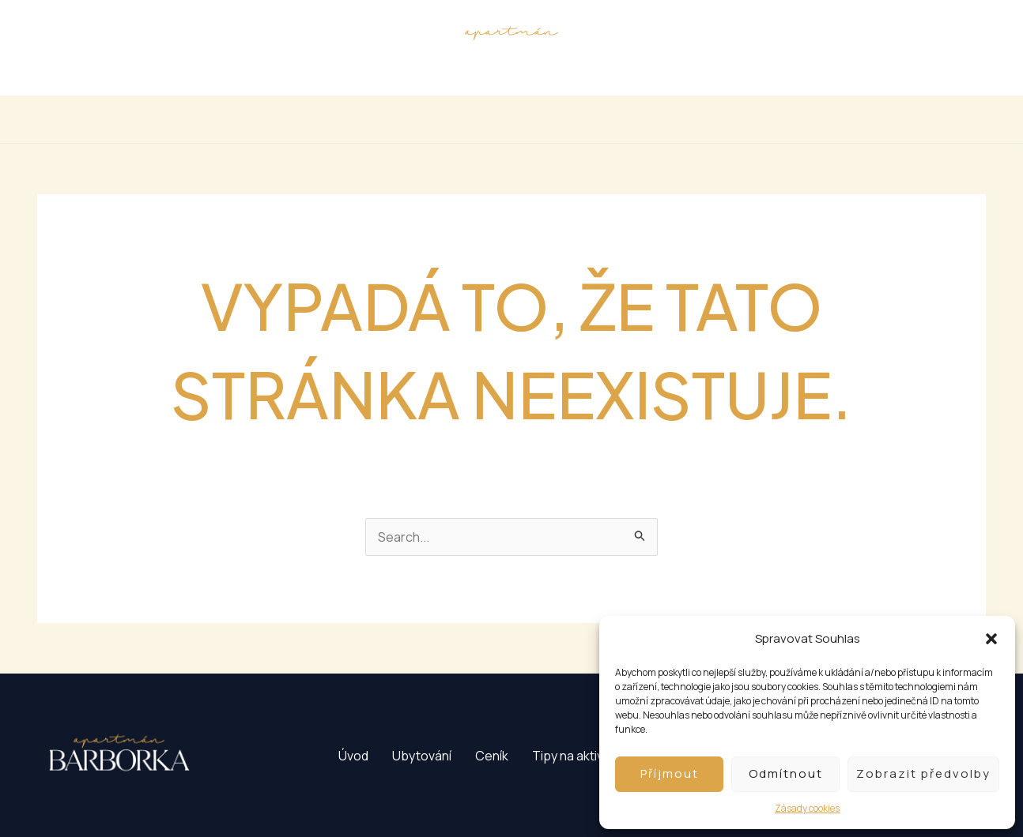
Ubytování (420, 119)
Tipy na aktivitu (576, 119)
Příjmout (669, 773)
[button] (991, 639)
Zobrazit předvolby (923, 773)
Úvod (350, 119)
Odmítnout (786, 773)
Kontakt (666, 119)
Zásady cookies (807, 808)
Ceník (491, 119)
